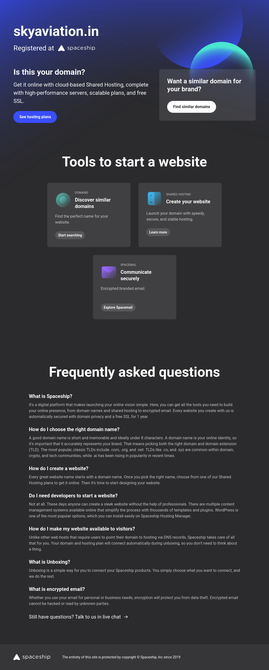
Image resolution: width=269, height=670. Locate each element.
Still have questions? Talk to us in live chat (78, 617)
